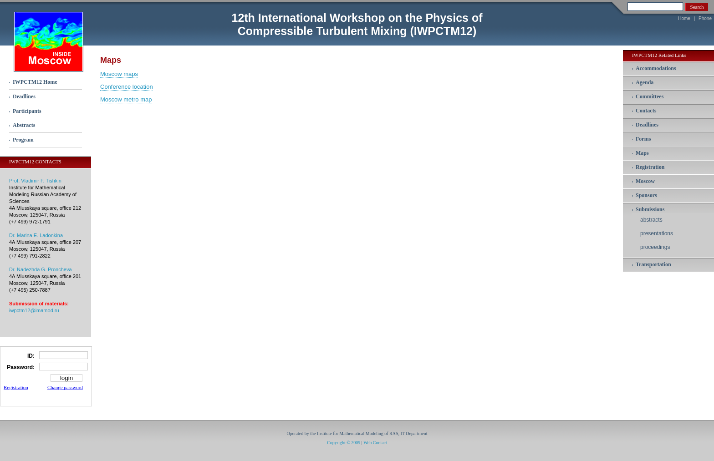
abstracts (651, 220)
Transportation (653, 264)
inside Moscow (48, 41)
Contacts (646, 110)
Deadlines (24, 96)
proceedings (655, 247)
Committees (649, 96)
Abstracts (24, 125)
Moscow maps (119, 74)
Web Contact (375, 442)
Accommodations (656, 68)
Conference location (126, 86)
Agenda (644, 82)
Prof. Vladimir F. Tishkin (35, 180)
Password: (21, 367)
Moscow (645, 181)
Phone (705, 18)
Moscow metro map (126, 99)
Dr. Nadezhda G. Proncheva (40, 269)
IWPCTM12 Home (35, 82)
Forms (643, 139)
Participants (27, 111)
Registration (16, 387)
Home (684, 18)
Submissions (650, 209)
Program (23, 140)
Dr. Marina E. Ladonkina (36, 235)
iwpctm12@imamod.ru (34, 310)
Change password (65, 387)
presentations (656, 233)
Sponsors (646, 195)
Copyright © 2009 (343, 442)
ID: (31, 356)
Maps (642, 153)
